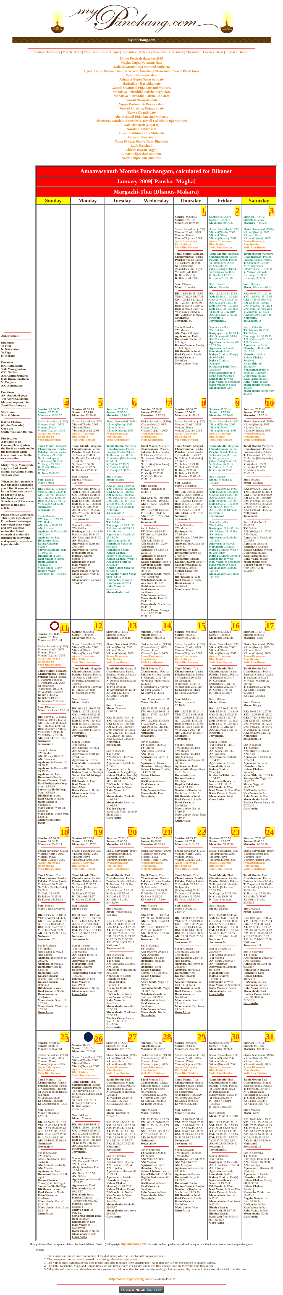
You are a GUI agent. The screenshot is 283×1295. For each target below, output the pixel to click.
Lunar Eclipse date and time (141, 154)
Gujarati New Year (141, 137)
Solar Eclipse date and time (141, 158)
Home (243, 52)
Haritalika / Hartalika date (141, 83)
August (114, 52)
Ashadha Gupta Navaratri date (141, 79)
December (176, 52)
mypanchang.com (141, 40)
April (78, 52)
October (144, 52)
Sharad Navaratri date (141, 100)
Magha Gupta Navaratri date (141, 63)
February (54, 52)
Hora (219, 52)
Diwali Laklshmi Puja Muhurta (141, 133)
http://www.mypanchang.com (130, 1279)
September (129, 52)
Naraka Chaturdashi (141, 129)
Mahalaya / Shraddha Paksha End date (141, 96)
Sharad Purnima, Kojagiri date (141, 108)
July (104, 52)
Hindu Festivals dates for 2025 (141, 58)
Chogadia (192, 52)
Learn (230, 52)
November (160, 52)
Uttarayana (186, 241)
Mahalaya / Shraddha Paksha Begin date (141, 92)
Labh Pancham (141, 146)
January (39, 52)
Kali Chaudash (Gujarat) (141, 125)
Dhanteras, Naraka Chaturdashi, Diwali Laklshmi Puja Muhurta (141, 121)
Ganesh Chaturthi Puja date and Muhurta (141, 88)
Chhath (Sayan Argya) (141, 150)
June (95, 52)
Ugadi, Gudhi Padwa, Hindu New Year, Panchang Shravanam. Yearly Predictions (141, 71)
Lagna (207, 52)
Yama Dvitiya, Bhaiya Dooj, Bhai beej (141, 141)
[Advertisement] (30, 19)
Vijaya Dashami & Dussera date (141, 104)
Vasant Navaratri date (141, 75)
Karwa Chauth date (141, 112)
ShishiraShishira (118, 1072)
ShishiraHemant (186, 246)
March (67, 52)
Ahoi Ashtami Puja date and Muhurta (141, 117)
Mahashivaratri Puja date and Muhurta (141, 67)
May (87, 52)
